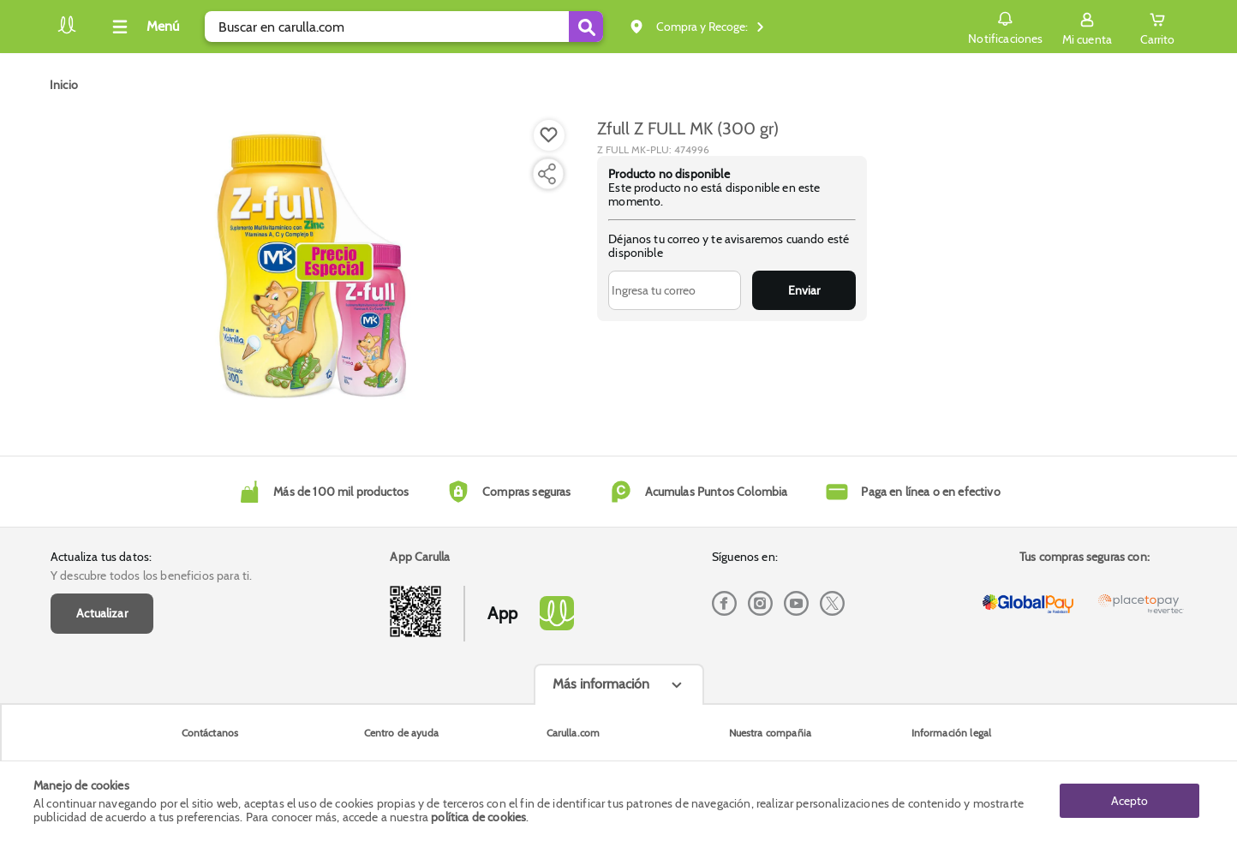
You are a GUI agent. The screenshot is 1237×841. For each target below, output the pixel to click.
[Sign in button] (1087, 26)
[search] (404, 26)
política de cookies (478, 817)
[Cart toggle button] (1157, 26)
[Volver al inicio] (67, 31)
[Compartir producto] (546, 173)
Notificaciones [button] (1005, 25)
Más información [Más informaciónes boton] (601, 684)
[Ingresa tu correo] (674, 290)
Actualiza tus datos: (101, 557)
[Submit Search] (586, 26)
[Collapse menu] (143, 26)
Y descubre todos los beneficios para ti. (151, 575)
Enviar (804, 290)
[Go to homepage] (64, 84)
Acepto (1129, 800)
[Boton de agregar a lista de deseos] (549, 135)
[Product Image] (312, 266)
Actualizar (102, 613)
